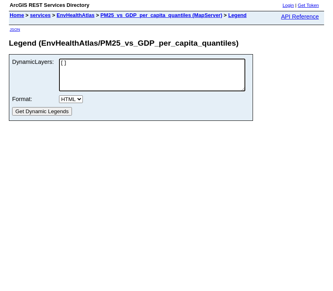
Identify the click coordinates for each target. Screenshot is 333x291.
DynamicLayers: (33, 62)
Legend (237, 15)
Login (288, 5)
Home (17, 15)
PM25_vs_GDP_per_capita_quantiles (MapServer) (161, 15)
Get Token (308, 5)
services (40, 15)
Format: (22, 105)
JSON (15, 29)
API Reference (300, 16)
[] (163, 78)
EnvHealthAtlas (76, 15)
